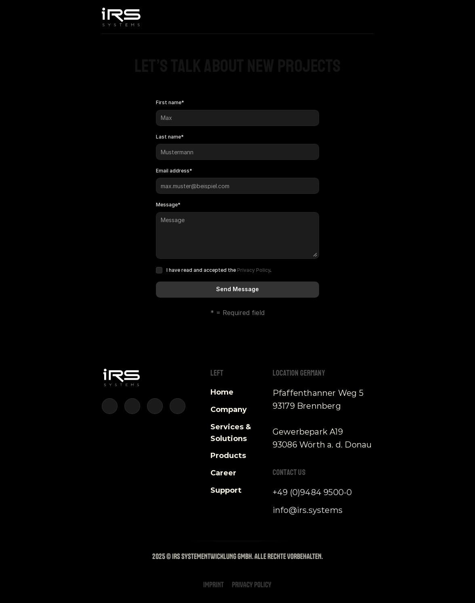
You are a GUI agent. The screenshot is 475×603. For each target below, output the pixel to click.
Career (223, 473)
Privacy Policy (253, 270)
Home (221, 392)
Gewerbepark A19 (308, 432)
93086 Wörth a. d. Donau (322, 445)
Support (226, 490)
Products (228, 455)
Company (228, 409)
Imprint (213, 584)
